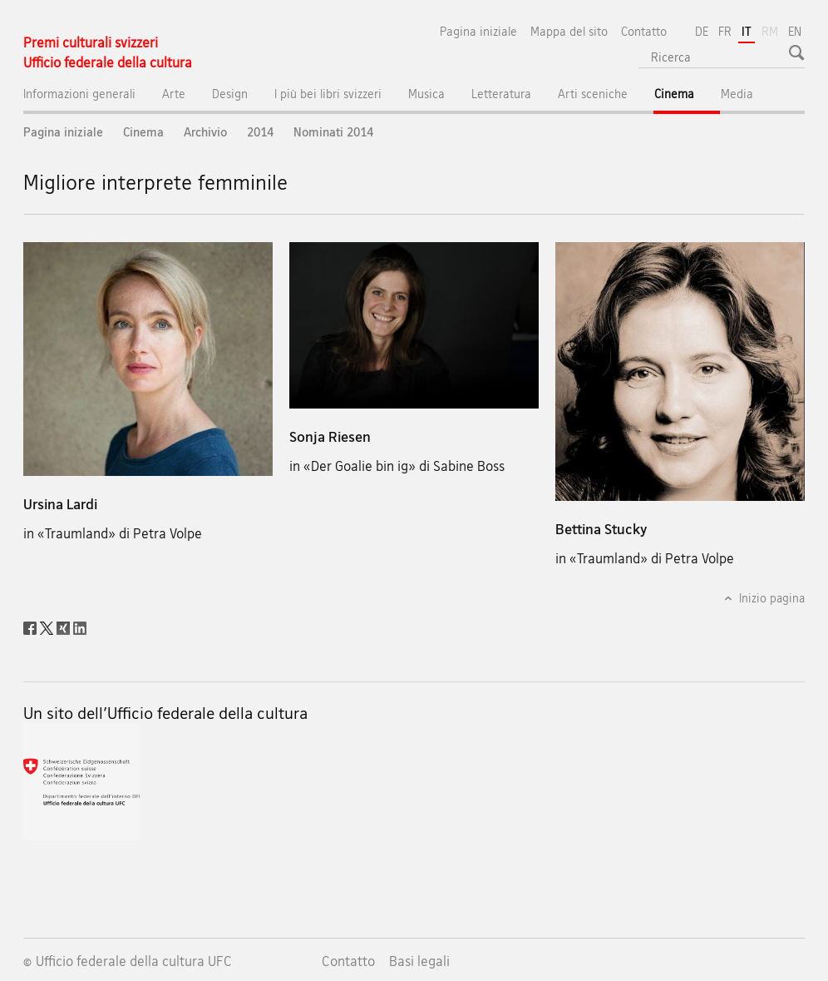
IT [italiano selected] (747, 31)
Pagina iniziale (478, 31)
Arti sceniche (593, 94)
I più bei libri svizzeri (328, 94)
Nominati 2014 (333, 132)
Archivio (205, 132)
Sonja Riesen (330, 436)
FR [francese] (725, 31)
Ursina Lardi (60, 504)
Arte (173, 94)
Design (230, 94)
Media (737, 94)
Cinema (687, 98)
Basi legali (419, 961)
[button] (798, 52)
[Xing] (65, 626)
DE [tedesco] (701, 31)
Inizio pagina (770, 598)
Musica (426, 94)
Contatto (644, 31)
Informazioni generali (79, 94)
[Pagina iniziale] (107, 52)
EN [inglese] (794, 31)
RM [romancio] (771, 30)
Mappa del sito (569, 31)
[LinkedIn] (79, 626)
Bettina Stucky (601, 529)
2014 (260, 132)
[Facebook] (31, 626)
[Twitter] (48, 626)
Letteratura (501, 94)
